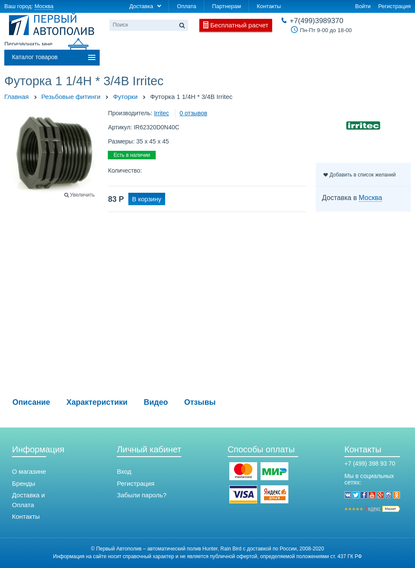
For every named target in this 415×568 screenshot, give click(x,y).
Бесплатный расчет (239, 25)
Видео (156, 402)
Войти (363, 6)
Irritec (161, 113)
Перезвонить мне (28, 44)
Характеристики (96, 402)
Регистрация (394, 6)
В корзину (146, 199)
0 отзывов (194, 113)
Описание (31, 402)
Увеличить (82, 195)
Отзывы (200, 402)
